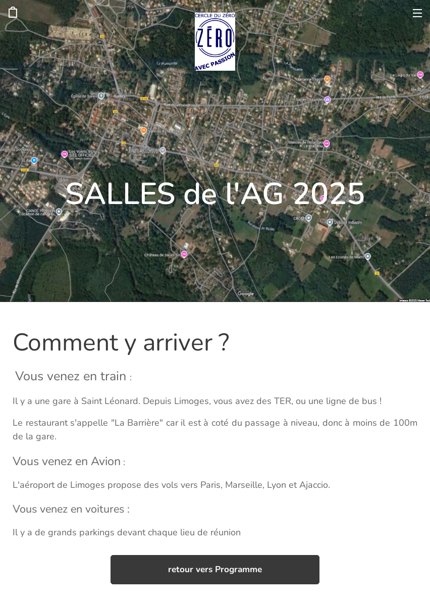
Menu (417, 13)
